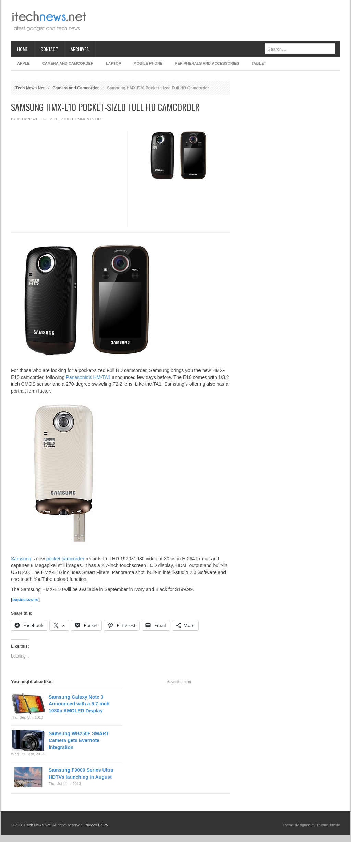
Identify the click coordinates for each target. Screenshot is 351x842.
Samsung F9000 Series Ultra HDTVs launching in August (81, 773)
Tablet (259, 63)
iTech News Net (29, 88)
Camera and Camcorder (68, 63)
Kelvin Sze (28, 119)
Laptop (113, 63)
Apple (23, 63)
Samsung (21, 558)
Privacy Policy (96, 825)
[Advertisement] (215, 20)
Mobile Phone (147, 63)
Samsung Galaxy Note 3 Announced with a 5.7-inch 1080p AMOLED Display (79, 703)
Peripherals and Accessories (207, 63)
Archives (80, 48)
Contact (49, 48)
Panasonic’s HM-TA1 (88, 377)
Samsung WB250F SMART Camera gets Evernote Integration (79, 740)
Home (22, 48)
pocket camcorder (65, 558)
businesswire (25, 599)
